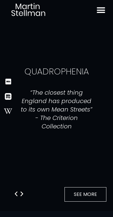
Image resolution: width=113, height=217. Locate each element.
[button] (22, 193)
